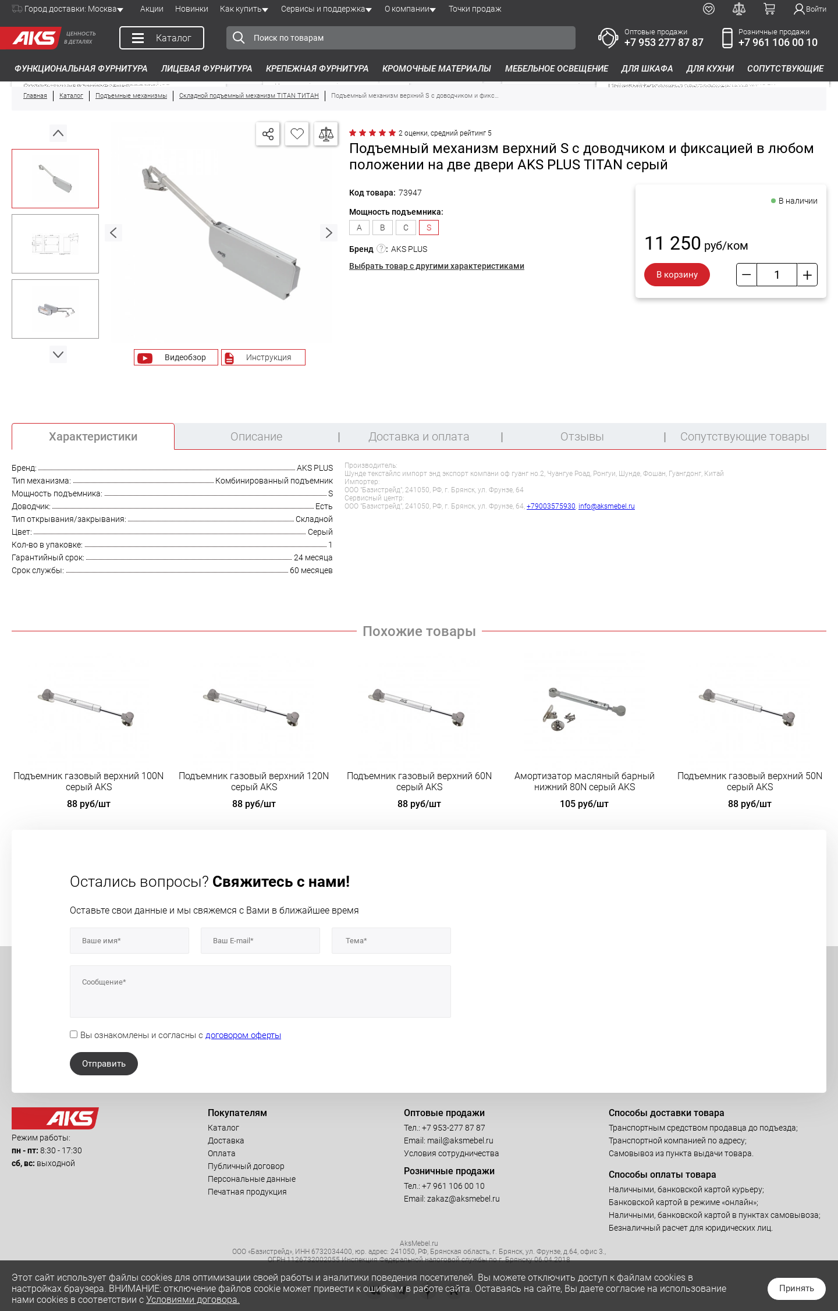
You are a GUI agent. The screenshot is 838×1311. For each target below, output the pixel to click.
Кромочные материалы (436, 68)
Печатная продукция (247, 1191)
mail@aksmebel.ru (460, 1140)
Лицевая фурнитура (207, 68)
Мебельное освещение (556, 68)
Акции (152, 8)
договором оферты (243, 1035)
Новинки (191, 8)
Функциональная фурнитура (81, 68)
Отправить (104, 1063)
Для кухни (710, 68)
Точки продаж (475, 8)
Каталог (223, 1127)
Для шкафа (647, 68)
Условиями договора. (193, 1299)
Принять (796, 1288)
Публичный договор (246, 1166)
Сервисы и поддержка (323, 8)
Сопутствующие (785, 68)
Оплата (222, 1153)
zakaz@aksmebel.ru (463, 1198)
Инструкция (269, 357)
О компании (407, 8)
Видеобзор (185, 357)
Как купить (241, 8)
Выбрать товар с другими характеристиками (436, 266)
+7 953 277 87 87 (664, 42)
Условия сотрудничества (451, 1153)
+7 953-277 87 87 (453, 1127)
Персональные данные (252, 1179)
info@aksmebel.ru (606, 506)
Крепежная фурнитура (317, 68)
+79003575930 (551, 506)
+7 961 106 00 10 (778, 42)
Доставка (226, 1140)
